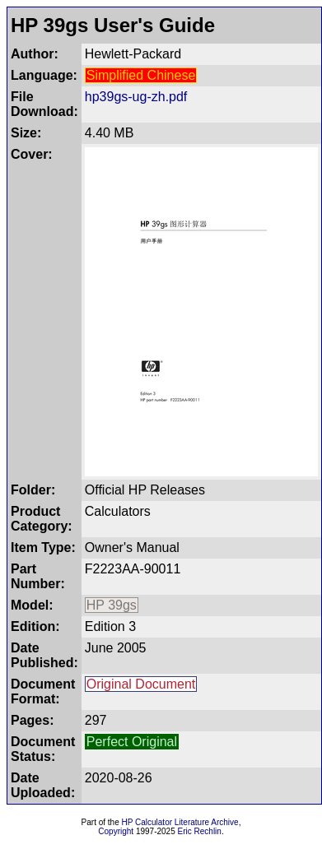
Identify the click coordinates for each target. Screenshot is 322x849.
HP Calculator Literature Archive (180, 822)
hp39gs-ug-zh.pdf (136, 97)
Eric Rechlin (200, 831)
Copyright (115, 831)
